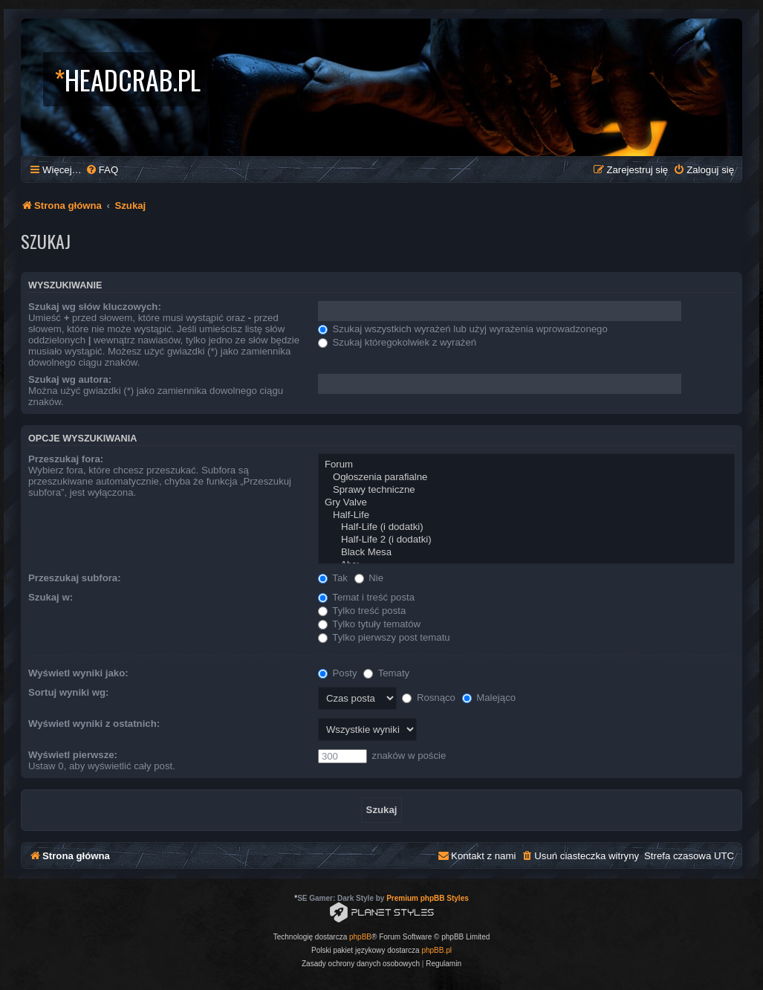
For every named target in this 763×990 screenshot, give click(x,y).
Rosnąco (428, 697)
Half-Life (526, 515)
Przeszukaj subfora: (74, 577)
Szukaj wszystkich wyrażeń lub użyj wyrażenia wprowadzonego (463, 328)
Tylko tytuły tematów (369, 624)
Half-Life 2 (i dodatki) (526, 540)
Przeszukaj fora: (65, 459)
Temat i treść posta (366, 597)
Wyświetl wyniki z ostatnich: (94, 723)
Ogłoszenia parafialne (526, 477)
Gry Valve (526, 502)
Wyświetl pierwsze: (72, 754)
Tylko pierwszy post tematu (384, 637)
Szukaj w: (50, 597)
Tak (333, 577)
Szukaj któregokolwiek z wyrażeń (397, 342)
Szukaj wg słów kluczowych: (94, 306)
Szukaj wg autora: (69, 379)
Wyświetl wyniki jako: (78, 673)
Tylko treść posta (362, 610)
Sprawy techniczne (526, 490)
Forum (526, 465)
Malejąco (489, 697)
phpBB (360, 937)
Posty (337, 673)
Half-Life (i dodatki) (526, 527)
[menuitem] (101, 170)
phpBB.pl (436, 950)
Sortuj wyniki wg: (68, 692)
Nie (368, 577)
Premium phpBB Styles (427, 898)
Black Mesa (526, 552)
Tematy (386, 673)
